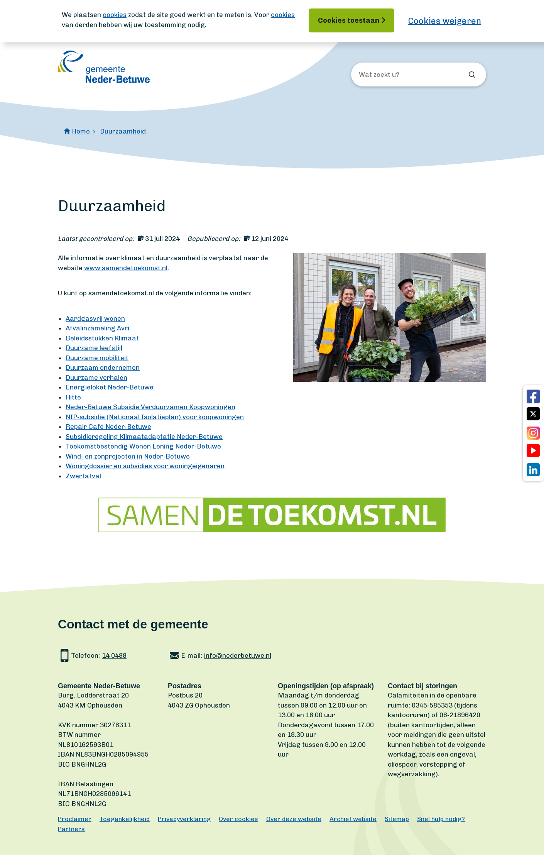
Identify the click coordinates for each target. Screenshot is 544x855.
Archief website (353, 819)
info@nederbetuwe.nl (237, 655)
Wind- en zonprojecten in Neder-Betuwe (128, 456)
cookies (115, 15)
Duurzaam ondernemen (103, 367)
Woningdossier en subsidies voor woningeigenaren (145, 466)
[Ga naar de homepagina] (104, 67)
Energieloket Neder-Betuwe (110, 387)
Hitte (73, 397)
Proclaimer (74, 819)
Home (81, 131)
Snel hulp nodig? (441, 819)
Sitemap (397, 819)
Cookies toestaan (348, 20)
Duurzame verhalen (96, 377)
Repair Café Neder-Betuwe (108, 426)
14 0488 (114, 655)
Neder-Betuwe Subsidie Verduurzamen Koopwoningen (150, 407)
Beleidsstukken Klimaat (102, 338)
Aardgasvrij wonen (95, 318)
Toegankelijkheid (125, 819)
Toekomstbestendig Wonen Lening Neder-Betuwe (143, 446)
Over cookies (238, 819)
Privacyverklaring (184, 819)
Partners (71, 829)
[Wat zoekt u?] (400, 74)
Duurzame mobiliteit (97, 358)
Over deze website (293, 819)
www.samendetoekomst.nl (125, 268)
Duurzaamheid (123, 131)
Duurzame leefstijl (94, 348)
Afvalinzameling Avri (97, 328)
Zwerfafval (83, 476)
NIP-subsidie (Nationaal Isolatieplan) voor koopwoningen (155, 417)
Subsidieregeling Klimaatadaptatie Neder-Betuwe (144, 436)
